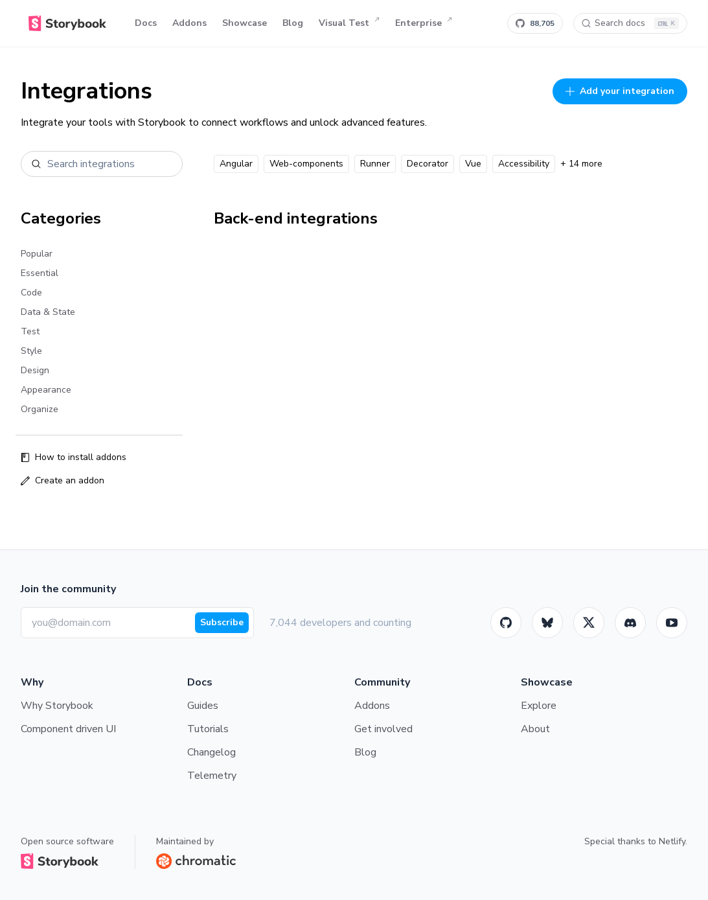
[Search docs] (630, 23)
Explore (538, 705)
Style (31, 351)
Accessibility (523, 163)
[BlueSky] (547, 622)
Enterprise (423, 23)
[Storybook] (630, 622)
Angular (236, 163)
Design (35, 370)
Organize (39, 409)
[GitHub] (505, 622)
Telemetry (211, 775)
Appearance (46, 390)
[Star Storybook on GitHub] (535, 23)
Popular (36, 254)
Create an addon (62, 480)
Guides (202, 705)
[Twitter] (588, 622)
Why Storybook (57, 705)
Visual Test (349, 23)
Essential (39, 273)
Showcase (244, 23)
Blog (292, 23)
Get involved (383, 729)
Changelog (211, 752)
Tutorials (208, 729)
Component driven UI (68, 729)
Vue (473, 163)
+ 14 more (581, 163)
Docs (146, 23)
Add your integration (619, 91)
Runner (375, 163)
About (535, 729)
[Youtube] (671, 622)
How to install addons (73, 457)
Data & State (48, 312)
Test (30, 331)
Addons (189, 23)
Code (31, 292)
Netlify (672, 841)
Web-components (306, 163)
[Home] (67, 23)
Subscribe (222, 622)
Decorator (427, 163)
